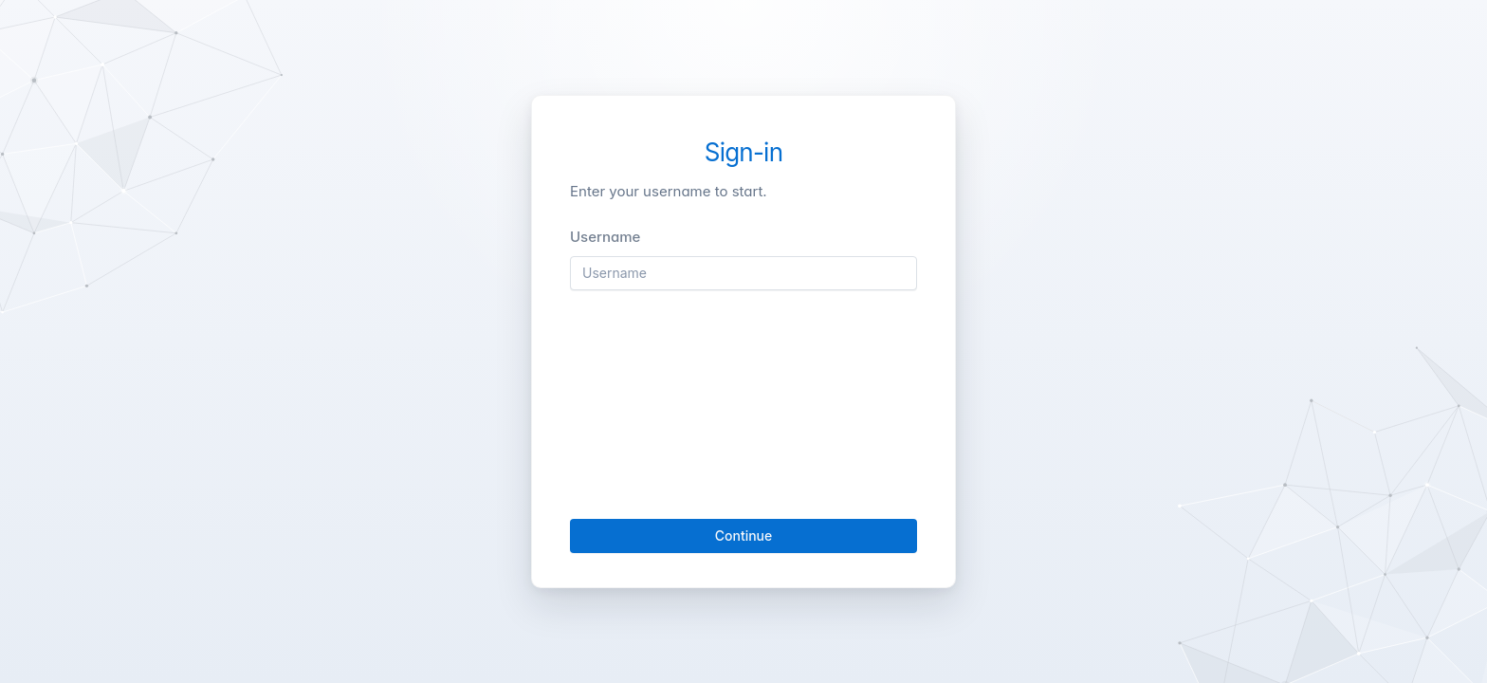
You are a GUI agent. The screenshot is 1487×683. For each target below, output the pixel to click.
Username (605, 237)
